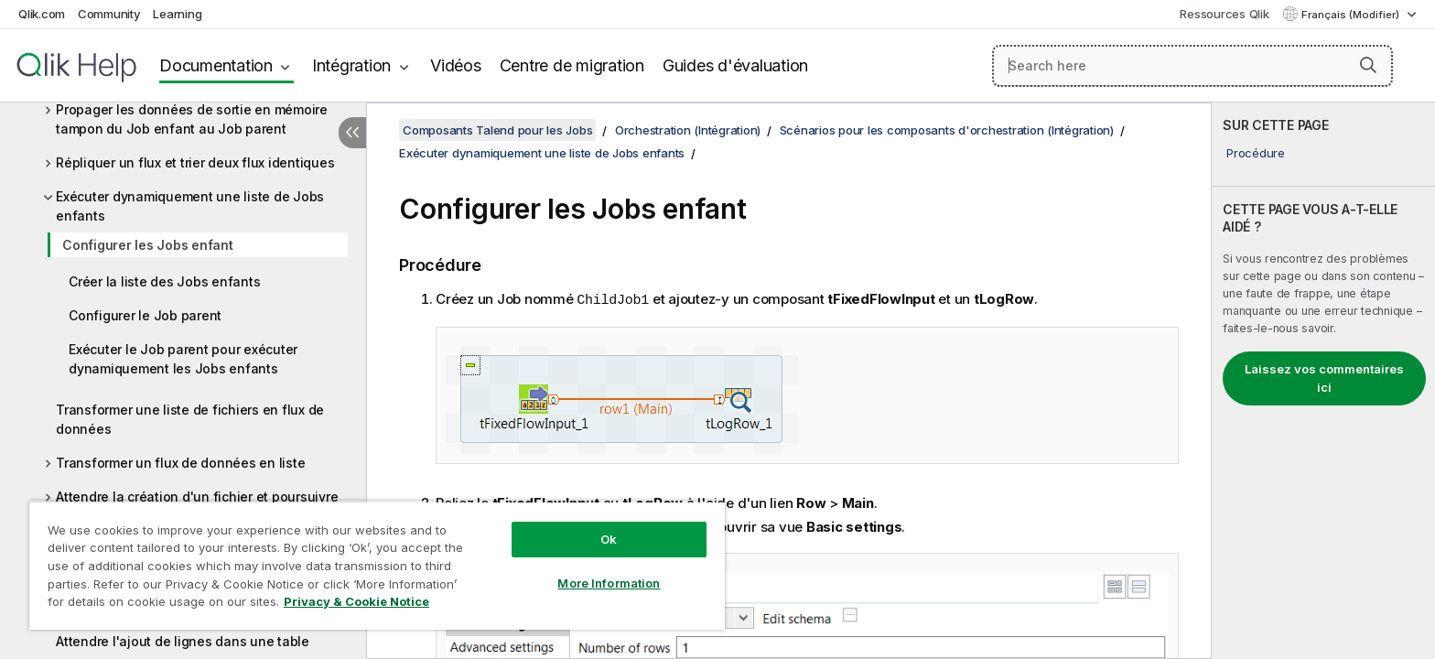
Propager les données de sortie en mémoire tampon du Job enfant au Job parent (192, 119)
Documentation (216, 65)
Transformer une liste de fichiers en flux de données (190, 419)
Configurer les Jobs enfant (147, 245)
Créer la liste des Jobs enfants (164, 281)
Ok (608, 539)
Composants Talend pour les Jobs (497, 130)
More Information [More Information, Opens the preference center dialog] (608, 583)
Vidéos (455, 65)
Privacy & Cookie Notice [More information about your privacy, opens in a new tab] (356, 601)
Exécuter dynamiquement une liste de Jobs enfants (190, 206)
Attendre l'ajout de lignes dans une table (182, 641)
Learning (177, 13)
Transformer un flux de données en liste (180, 462)
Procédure (1255, 153)
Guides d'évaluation (735, 65)
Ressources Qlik (1224, 13)
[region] (377, 565)
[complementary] (1323, 381)
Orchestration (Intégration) (688, 130)
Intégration (351, 65)
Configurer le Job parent (145, 315)
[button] (1368, 65)
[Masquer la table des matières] (352, 132)
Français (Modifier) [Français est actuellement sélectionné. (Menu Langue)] (1351, 14)
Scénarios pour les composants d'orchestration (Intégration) (947, 130)
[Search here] (1193, 66)
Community (109, 13)
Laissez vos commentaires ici (1324, 378)
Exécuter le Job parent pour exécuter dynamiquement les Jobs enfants (183, 358)
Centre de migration (572, 65)
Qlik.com (41, 13)
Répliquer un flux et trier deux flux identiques (195, 162)
